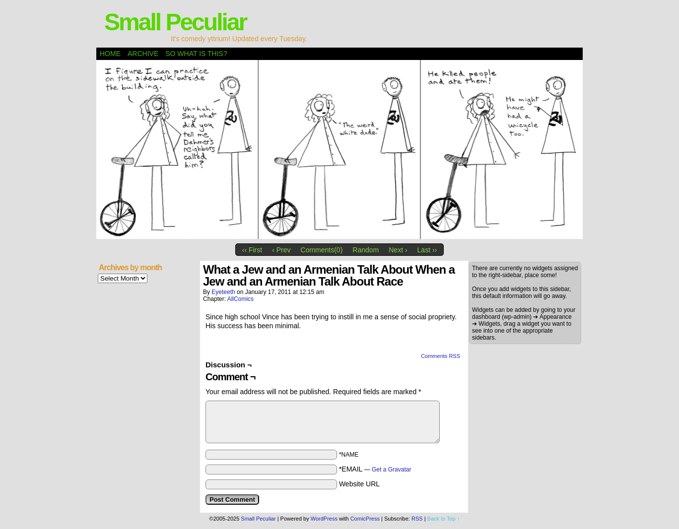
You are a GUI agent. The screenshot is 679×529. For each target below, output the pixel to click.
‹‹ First (252, 250)
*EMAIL (375, 469)
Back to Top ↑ (443, 519)
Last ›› (427, 250)
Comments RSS (440, 356)
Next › (398, 250)
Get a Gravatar (391, 469)
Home (110, 54)
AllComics (240, 298)
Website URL (359, 484)
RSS (417, 519)
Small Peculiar (175, 22)
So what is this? (196, 54)
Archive (143, 54)
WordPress (324, 519)
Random (365, 250)
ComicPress (365, 519)
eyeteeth (223, 292)
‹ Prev (281, 250)
